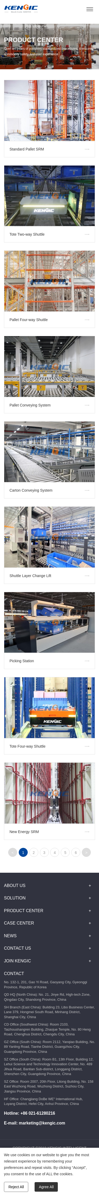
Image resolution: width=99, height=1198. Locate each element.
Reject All (16, 1187)
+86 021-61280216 (37, 1113)
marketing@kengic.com (42, 1123)
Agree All (46, 1187)
